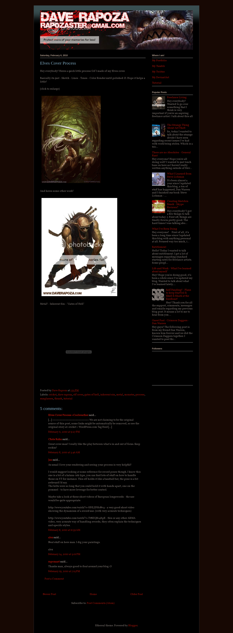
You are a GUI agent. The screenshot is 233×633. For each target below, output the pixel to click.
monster (129, 394)
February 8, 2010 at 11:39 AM (64, 530)
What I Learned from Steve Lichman (179, 175)
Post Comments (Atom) (100, 603)
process (140, 394)
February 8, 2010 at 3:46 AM (64, 452)
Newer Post (49, 594)
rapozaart (54, 562)
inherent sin (107, 394)
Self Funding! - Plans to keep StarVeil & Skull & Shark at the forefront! (178, 294)
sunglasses (46, 398)
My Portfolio (159, 60)
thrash (58, 398)
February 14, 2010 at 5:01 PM (64, 554)
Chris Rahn (55, 439)
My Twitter (158, 72)
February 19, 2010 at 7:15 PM (64, 571)
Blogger (132, 625)
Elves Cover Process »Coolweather (68, 415)
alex (50, 537)
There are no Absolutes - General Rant (171, 154)
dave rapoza (65, 394)
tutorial (68, 398)
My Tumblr (158, 66)
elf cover (78, 394)
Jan (50, 460)
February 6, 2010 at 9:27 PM (64, 432)
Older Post (136, 594)
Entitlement (159, 247)
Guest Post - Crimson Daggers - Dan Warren (170, 322)
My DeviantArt (160, 77)
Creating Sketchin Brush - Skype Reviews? (177, 204)
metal (119, 394)
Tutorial (156, 83)
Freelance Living (177, 97)
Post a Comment (54, 579)
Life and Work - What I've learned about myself (171, 270)
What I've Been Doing (164, 229)
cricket (53, 394)
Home (93, 594)
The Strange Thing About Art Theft (178, 126)
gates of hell (91, 394)
